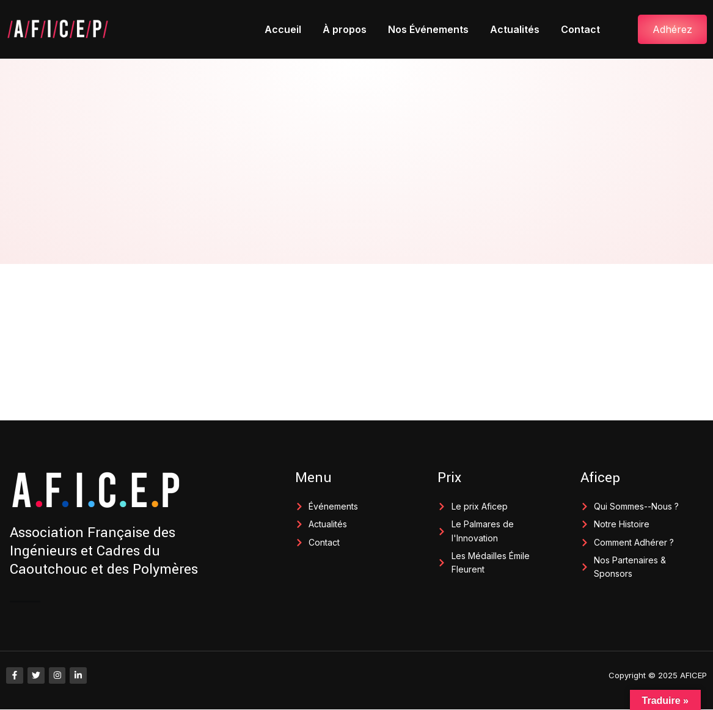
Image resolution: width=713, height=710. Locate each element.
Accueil (283, 29)
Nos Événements (428, 29)
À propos (345, 29)
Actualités (514, 29)
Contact (580, 29)
